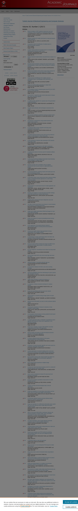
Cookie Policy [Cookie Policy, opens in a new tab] (54, 506)
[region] (39, 504)
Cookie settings (25, 506)
